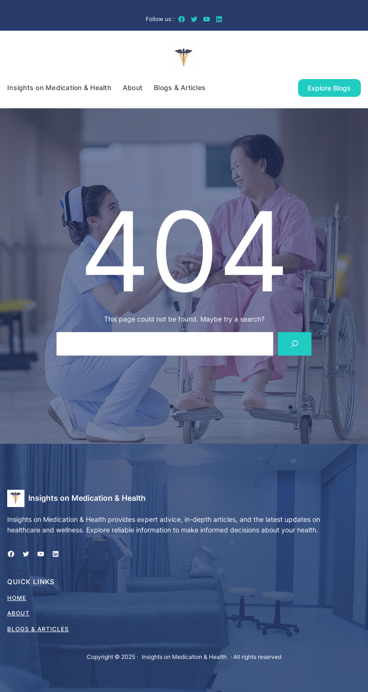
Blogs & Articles (38, 629)
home (16, 597)
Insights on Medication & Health (87, 498)
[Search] (295, 344)
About (18, 613)
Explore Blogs (329, 88)
